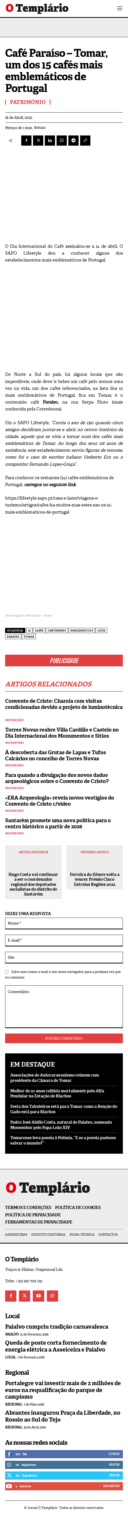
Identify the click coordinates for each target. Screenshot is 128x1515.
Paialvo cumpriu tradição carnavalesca (56, 1326)
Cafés (39, 630)
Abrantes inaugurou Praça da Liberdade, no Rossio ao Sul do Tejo (62, 1416)
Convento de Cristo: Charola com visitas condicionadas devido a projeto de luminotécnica (64, 707)
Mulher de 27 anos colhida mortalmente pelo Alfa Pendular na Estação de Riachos (57, 1093)
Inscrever (111, 1486)
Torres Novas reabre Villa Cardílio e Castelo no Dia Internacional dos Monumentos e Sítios (62, 732)
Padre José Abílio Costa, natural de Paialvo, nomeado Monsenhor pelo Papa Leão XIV (61, 1125)
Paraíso (13, 636)
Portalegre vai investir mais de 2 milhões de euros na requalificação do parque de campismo (63, 1390)
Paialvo (12, 1334)
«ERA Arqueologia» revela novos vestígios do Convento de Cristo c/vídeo (59, 800)
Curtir (114, 1454)
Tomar (29, 636)
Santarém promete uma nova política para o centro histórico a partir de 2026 (58, 823)
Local (10, 1357)
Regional (13, 1404)
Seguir (114, 1464)
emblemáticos (81, 630)
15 (29, 630)
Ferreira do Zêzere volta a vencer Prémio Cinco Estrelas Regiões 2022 (95, 879)
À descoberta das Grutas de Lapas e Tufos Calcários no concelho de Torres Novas (55, 755)
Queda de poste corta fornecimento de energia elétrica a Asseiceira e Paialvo (56, 1346)
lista (101, 630)
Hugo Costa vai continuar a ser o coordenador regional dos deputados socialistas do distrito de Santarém (33, 884)
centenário (57, 630)
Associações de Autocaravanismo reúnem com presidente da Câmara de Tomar (54, 1077)
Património (14, 720)
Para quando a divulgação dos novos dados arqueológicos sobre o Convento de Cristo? (57, 778)
